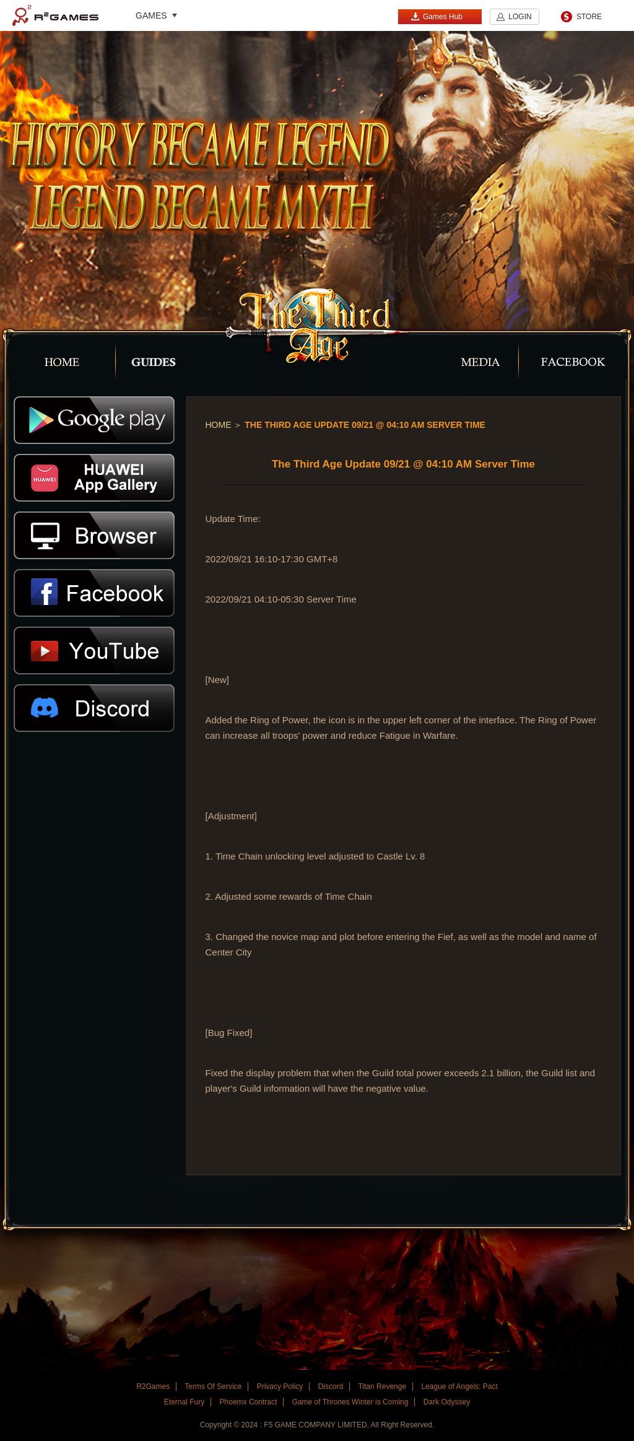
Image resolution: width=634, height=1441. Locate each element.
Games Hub (436, 16)
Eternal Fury (184, 1402)
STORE (589, 16)
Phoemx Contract (248, 1402)
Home (219, 425)
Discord (331, 1386)
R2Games (55, 15)
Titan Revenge (382, 1386)
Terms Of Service (213, 1386)
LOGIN (519, 16)
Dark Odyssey (446, 1402)
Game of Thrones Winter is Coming (350, 1402)
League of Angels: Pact (459, 1386)
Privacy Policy (280, 1386)
